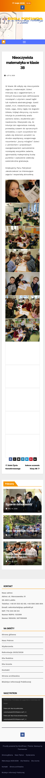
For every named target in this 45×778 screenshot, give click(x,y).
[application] (22, 709)
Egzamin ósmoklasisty (19, 504)
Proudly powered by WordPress (15, 746)
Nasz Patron (8, 640)
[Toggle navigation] (24, 42)
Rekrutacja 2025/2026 (12, 652)
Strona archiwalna (11, 676)
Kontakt (6, 670)
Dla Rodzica (7, 658)
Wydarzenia (7, 646)
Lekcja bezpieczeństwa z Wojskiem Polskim (20, 555)
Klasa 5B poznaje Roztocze (21, 530)
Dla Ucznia (7, 664)
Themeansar (22, 749)
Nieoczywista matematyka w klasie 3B (22, 62)
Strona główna (9, 634)
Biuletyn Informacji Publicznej (16, 682)
